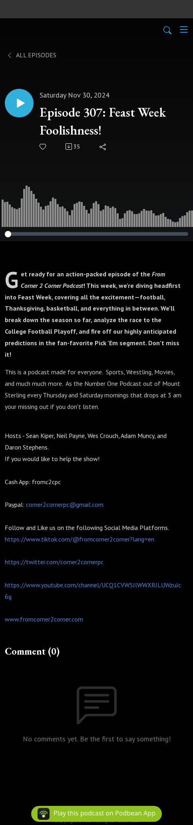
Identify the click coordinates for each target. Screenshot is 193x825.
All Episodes (31, 55)
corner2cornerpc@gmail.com (64, 504)
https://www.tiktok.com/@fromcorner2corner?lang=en (79, 539)
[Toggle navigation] (184, 29)
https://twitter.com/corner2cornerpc (54, 562)
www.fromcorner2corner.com (44, 619)
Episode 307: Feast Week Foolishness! (103, 121)
